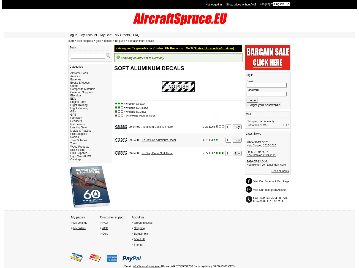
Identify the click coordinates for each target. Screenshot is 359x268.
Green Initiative (143, 222)
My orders (79, 228)
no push (120, 40)
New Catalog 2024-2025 (261, 155)
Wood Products (79, 146)
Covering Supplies (81, 92)
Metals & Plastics (80, 130)
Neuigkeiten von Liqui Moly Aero (266, 164)
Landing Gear (78, 127)
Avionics (75, 76)
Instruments (77, 124)
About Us (139, 239)
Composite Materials (82, 89)
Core (105, 233)
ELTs (73, 98)
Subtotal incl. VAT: (258, 125)
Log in (72, 35)
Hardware (76, 117)
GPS (73, 114)
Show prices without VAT (241, 4)
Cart (248, 114)
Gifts (73, 111)
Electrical (76, 95)
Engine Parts (78, 101)
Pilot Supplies (78, 133)
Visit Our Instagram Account (270, 189)
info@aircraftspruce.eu (146, 266)
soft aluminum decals (141, 40)
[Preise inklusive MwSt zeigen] (214, 48)
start (71, 40)
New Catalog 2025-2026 (261, 145)
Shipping (139, 228)
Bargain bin (141, 233)
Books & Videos (80, 82)
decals (108, 40)
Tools (73, 143)
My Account (89, 35)
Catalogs (75, 159)
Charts (74, 86)
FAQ (136, 35)
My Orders (122, 35)
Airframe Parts (79, 73)
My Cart (106, 35)
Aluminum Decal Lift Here (157, 126)
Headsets (76, 121)
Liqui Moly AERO (80, 156)
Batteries (75, 79)
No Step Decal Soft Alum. (156, 153)
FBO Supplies (78, 153)
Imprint (138, 244)
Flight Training (78, 105)
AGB (105, 228)
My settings (80, 222)
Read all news (280, 171)
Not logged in (214, 4)
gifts (98, 40)
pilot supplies (85, 40)
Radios (74, 137)
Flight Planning (79, 108)
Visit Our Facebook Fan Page (271, 181)
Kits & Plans (77, 149)
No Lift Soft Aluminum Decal (158, 140)
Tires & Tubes (78, 140)
